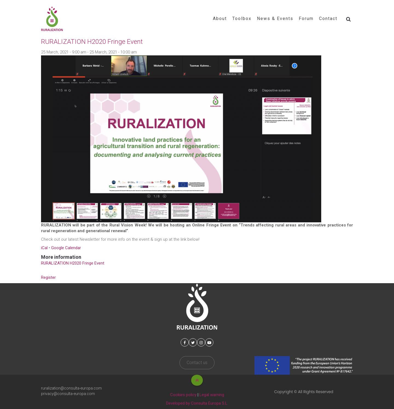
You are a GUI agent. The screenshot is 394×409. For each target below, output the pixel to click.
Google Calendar (66, 247)
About (220, 18)
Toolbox (241, 18)
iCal (44, 247)
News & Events (275, 18)
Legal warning (211, 394)
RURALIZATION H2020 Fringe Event (72, 263)
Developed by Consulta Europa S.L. (197, 403)
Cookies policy (183, 394)
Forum (306, 18)
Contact (328, 18)
